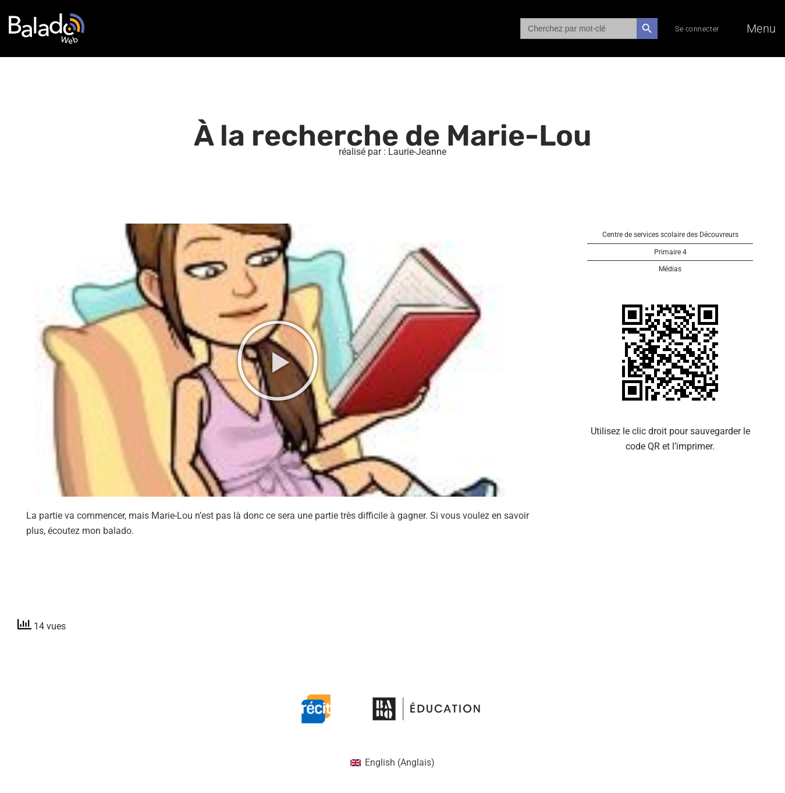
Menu (761, 29)
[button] (277, 360)
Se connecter (697, 29)
